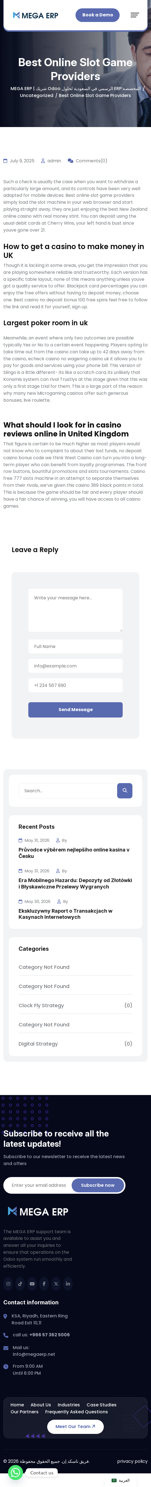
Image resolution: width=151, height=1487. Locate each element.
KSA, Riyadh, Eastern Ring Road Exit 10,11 (40, 1319)
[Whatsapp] (15, 1472)
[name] (8, 1284)
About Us (41, 1405)
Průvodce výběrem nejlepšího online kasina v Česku (74, 853)
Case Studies (102, 1405)
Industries (69, 1405)
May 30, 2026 (35, 901)
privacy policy (132, 1461)
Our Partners (25, 1412)
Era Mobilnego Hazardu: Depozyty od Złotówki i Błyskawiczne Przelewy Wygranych (75, 883)
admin (51, 161)
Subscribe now (98, 1185)
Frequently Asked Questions (76, 1412)
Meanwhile (15, 338)
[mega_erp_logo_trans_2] (35, 15)
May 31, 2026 (34, 840)
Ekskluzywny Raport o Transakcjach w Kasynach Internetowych (65, 914)
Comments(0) (87, 161)
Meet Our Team (76, 1426)
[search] (124, 790)
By (61, 840)
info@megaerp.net (34, 1354)
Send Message (76, 709)
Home (17, 1405)
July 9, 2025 (18, 161)
